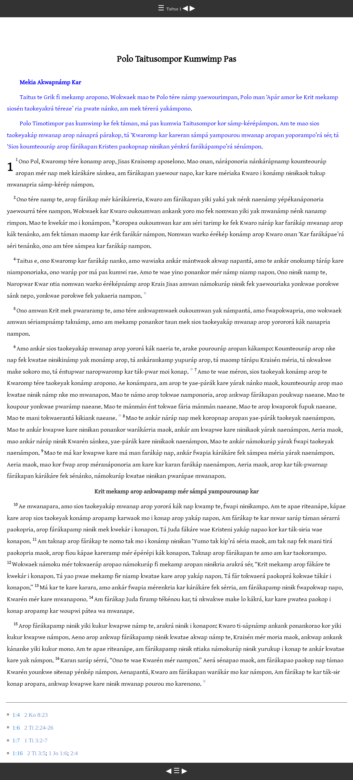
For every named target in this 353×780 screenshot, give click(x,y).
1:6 (16, 727)
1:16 (17, 753)
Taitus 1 (174, 9)
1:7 (16, 740)
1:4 (16, 715)
